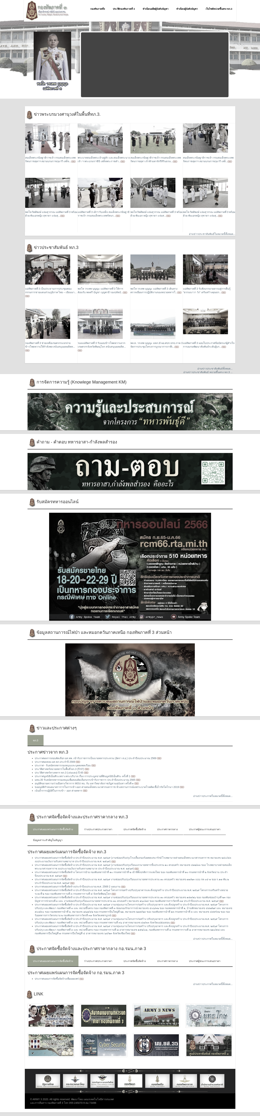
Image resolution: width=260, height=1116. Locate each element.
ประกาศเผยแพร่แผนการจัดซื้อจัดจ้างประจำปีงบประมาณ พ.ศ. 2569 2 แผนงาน (78, 886)
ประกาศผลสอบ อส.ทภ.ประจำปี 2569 (55, 761)
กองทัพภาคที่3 (97, 9)
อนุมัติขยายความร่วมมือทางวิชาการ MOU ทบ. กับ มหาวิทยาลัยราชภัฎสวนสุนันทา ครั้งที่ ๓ (85, 783)
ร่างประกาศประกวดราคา (98, 829)
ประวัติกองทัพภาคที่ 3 (124, 9)
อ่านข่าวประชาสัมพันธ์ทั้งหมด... (215, 368)
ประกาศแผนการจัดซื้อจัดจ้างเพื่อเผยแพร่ (57, 978)
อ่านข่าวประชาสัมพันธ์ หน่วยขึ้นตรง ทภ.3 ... (207, 372)
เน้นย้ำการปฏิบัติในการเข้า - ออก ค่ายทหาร (59, 790)
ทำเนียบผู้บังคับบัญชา (187, 9)
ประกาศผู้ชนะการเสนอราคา (204, 829)
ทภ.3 (35, 740)
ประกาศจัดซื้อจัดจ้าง (134, 829)
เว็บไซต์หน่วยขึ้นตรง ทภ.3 (219, 9)
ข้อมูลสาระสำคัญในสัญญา (48, 840)
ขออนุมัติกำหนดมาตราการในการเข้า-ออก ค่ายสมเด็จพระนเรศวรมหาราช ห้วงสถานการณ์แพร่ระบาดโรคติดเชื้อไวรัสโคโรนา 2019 (107, 787)
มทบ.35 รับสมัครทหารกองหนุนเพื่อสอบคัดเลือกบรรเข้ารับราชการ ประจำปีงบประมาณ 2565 (85, 779)
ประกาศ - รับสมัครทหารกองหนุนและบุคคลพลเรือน (63, 765)
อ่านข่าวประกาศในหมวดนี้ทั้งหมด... (213, 796)
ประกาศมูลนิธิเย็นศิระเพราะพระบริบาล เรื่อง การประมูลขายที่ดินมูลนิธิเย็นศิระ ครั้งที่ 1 (83, 776)
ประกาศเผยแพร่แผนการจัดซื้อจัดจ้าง (53, 829)
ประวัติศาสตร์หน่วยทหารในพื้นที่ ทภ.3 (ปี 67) (60, 769)
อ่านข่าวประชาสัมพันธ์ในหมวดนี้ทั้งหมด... (212, 234)
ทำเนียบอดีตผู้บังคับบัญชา (155, 9)
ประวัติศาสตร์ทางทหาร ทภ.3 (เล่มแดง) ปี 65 (59, 772)
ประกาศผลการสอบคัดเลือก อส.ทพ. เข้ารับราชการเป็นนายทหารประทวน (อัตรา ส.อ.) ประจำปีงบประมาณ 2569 (96, 758)
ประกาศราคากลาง (167, 829)
